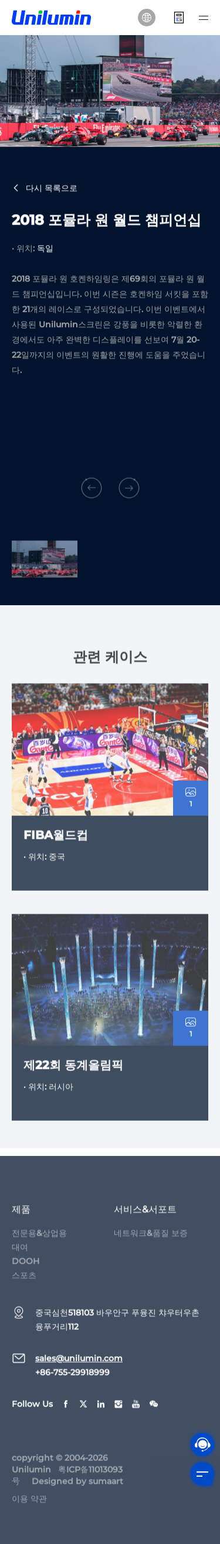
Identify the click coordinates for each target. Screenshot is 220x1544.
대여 (20, 1252)
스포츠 (24, 1280)
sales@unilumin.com (79, 1363)
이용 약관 (29, 1504)
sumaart (106, 1486)
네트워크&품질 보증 (151, 1238)
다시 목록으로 (44, 189)
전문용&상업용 (39, 1238)
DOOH (25, 1266)
